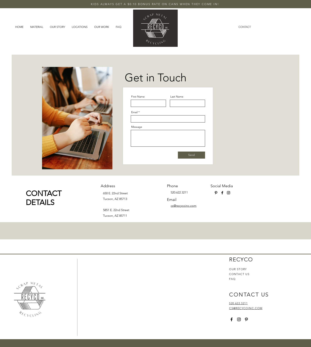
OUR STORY (238, 269)
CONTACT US (239, 274)
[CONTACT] (245, 27)
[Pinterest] (216, 193)
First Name (138, 96)
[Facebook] (222, 193)
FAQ (232, 279)
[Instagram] (228, 193)
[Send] (191, 155)
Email (134, 112)
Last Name (176, 96)
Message (136, 126)
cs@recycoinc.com (183, 206)
